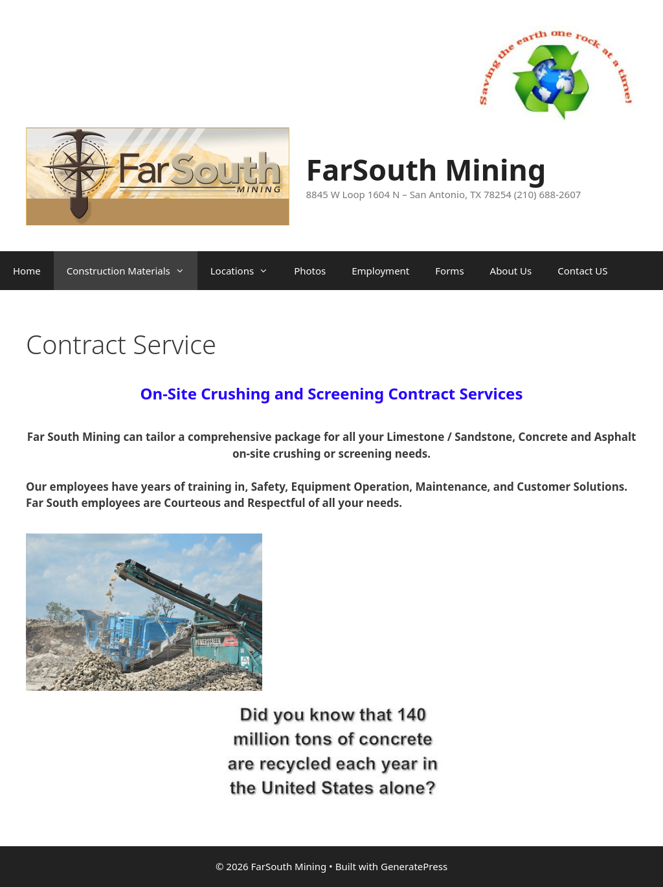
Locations (245, 270)
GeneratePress (414, 866)
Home (27, 270)
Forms (449, 270)
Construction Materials (132, 270)
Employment (380, 270)
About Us (511, 270)
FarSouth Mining (426, 169)
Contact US (582, 270)
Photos (310, 270)
